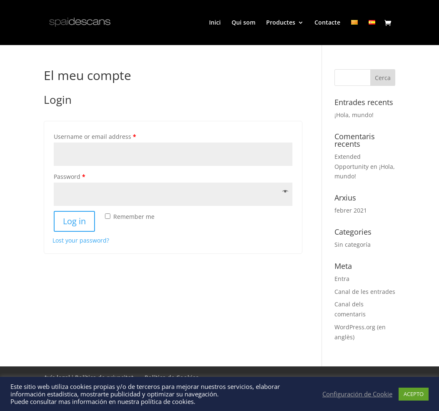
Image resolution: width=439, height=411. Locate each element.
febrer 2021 (350, 210)
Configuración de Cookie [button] (357, 394)
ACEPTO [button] (414, 394)
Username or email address (95, 136)
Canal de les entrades (364, 292)
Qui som (243, 23)
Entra (341, 279)
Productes (280, 23)
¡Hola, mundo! (354, 115)
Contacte (327, 23)
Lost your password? (80, 240)
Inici (215, 23)
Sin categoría (352, 244)
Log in (74, 221)
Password (69, 176)
